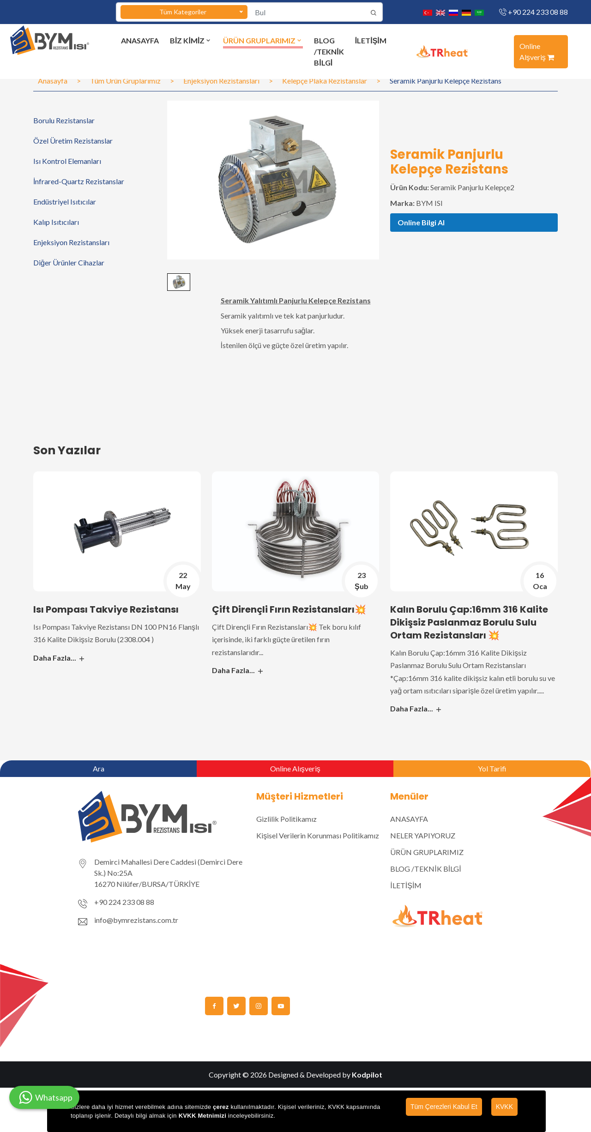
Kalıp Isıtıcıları (56, 221)
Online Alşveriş (536, 51)
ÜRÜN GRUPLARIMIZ (263, 40)
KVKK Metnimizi (202, 1115)
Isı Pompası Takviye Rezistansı (106, 609)
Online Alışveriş (295, 768)
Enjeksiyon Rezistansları (221, 80)
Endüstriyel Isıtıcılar (64, 201)
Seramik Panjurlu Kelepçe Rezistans (445, 80)
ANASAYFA (140, 40)
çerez (221, 1106)
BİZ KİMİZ (191, 40)
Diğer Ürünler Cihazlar (68, 262)
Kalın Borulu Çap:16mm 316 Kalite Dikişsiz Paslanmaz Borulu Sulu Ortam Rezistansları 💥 (469, 622)
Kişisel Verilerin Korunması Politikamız (317, 835)
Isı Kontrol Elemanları (67, 161)
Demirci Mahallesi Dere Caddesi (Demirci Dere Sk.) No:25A (168, 867)
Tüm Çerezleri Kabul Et (443, 1106)
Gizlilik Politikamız (286, 818)
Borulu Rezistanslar (64, 120)
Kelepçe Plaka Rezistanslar (324, 80)
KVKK (504, 1106)
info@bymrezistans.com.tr (136, 919)
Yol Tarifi (492, 768)
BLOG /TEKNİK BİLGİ (329, 51)
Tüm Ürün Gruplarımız (125, 80)
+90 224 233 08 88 (538, 11)
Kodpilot (367, 1074)
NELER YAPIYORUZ (422, 835)
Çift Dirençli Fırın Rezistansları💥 (289, 609)
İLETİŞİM (370, 40)
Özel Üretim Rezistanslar (73, 140)
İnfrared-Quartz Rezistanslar (78, 181)
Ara (98, 768)
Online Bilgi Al (421, 222)
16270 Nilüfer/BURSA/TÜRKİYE (146, 883)
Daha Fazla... (59, 657)
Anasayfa (52, 80)
